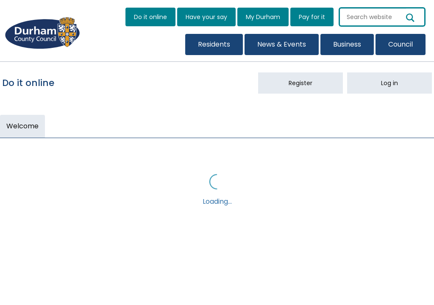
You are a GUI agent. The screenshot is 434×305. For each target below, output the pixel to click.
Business (347, 44)
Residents (214, 44)
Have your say (206, 17)
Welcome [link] (22, 126)
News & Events (281, 44)
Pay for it (312, 17)
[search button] (416, 17)
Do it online (150, 17)
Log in (389, 83)
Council (400, 44)
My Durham (263, 17)
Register (300, 83)
